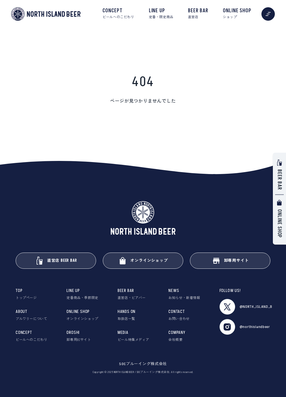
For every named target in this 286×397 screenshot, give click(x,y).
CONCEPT (118, 13)
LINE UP (161, 13)
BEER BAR (198, 13)
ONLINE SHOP (237, 13)
